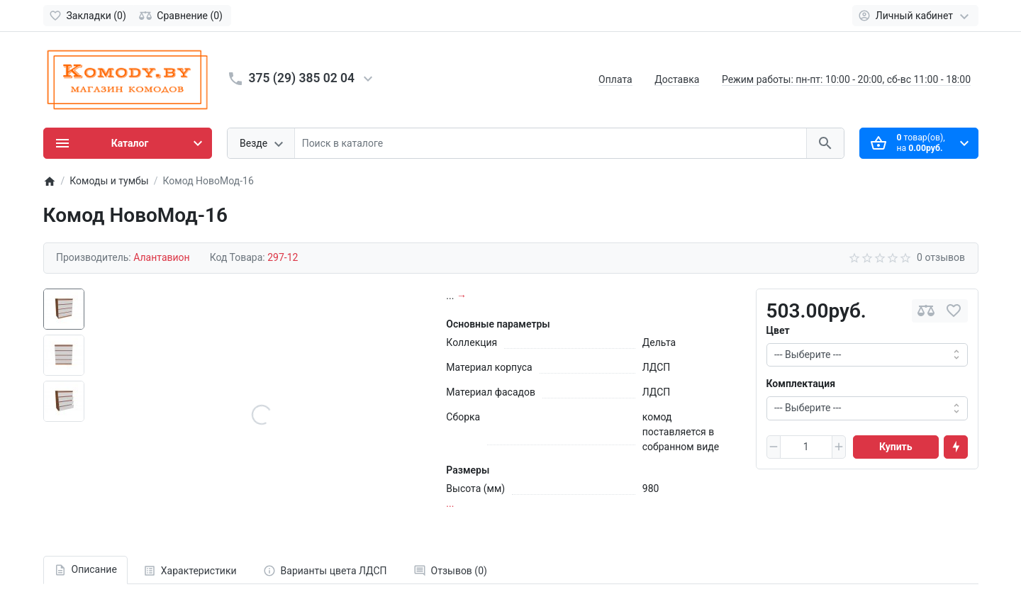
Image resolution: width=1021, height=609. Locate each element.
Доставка (676, 79)
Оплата (615, 79)
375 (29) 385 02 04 (302, 78)
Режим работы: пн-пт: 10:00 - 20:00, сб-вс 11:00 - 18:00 (846, 79)
